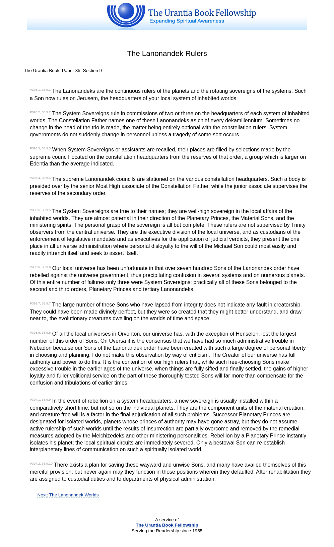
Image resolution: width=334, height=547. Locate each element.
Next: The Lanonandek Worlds (67, 494)
